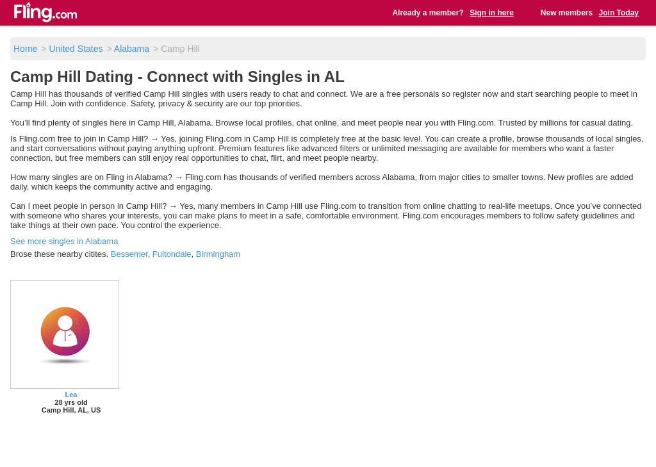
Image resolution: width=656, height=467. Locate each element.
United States (75, 49)
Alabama (131, 49)
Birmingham (218, 254)
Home (25, 49)
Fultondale (172, 254)
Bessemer (129, 254)
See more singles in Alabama (64, 241)
